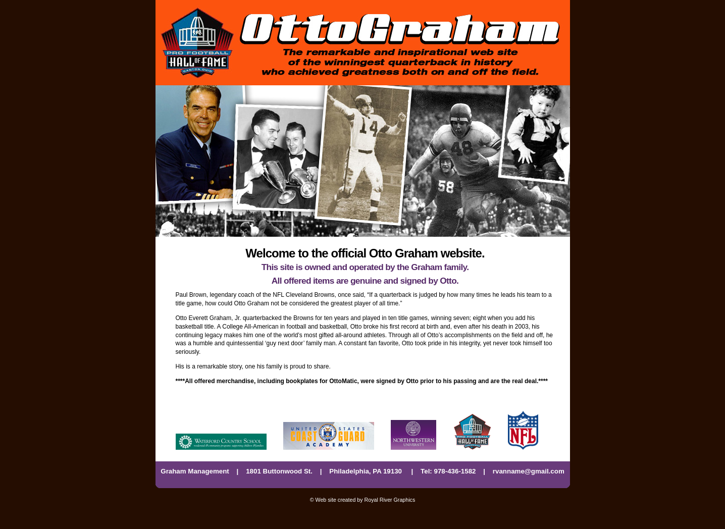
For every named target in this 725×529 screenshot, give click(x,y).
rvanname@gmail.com (528, 471)
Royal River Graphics (390, 500)
